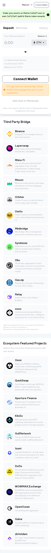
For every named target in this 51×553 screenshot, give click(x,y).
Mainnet (27, 4)
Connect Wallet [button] (41, 5)
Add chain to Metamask (26, 100)
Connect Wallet (25, 79)
